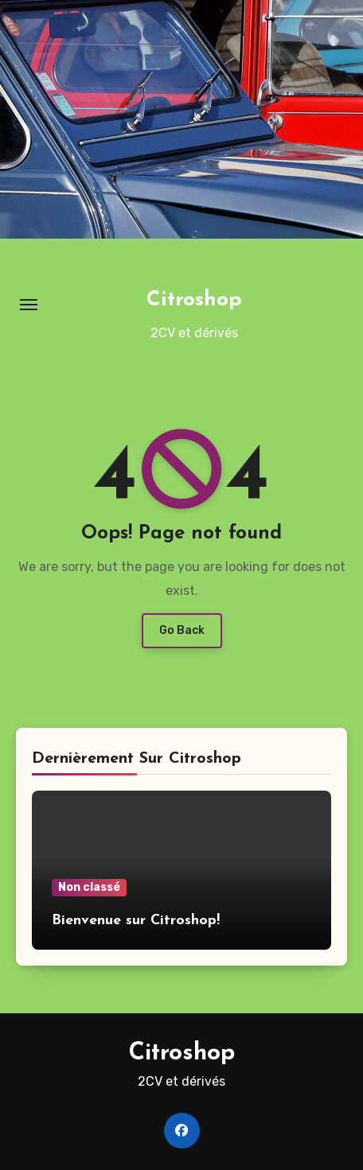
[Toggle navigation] (28, 304)
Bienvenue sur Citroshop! (136, 920)
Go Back (182, 630)
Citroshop (194, 300)
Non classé (89, 887)
